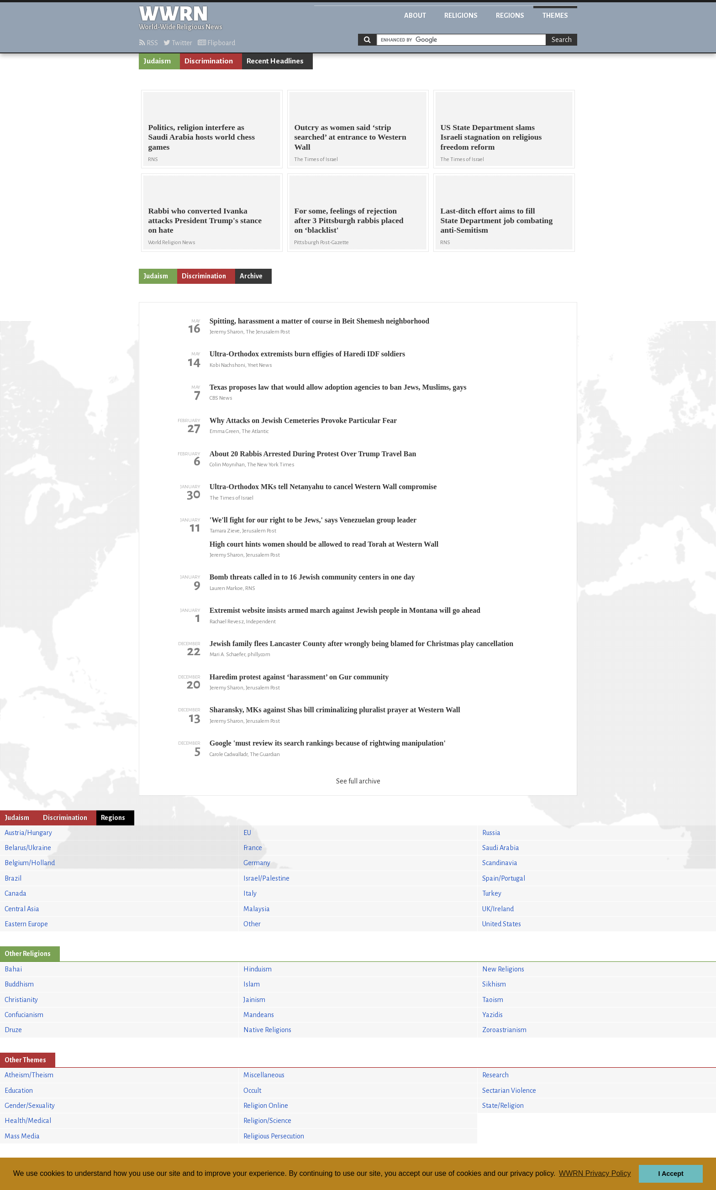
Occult (252, 1090)
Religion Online (265, 1105)
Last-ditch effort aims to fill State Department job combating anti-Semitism (496, 220)
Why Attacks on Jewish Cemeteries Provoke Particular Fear (303, 420)
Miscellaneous (263, 1075)
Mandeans (258, 1014)
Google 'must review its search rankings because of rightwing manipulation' (328, 743)
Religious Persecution (273, 1136)
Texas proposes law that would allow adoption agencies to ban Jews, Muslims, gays (338, 387)
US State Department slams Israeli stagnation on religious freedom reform (491, 137)
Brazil (13, 878)
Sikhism (494, 984)
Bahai (13, 969)
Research (495, 1075)
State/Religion (503, 1105)
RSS (148, 43)
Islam (251, 984)
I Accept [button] (670, 1173)
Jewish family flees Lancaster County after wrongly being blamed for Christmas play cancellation (361, 643)
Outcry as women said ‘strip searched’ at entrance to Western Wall (350, 137)
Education (19, 1090)
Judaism (157, 61)
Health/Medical (28, 1120)
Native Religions (267, 1029)
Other (252, 924)
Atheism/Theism (29, 1075)
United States (501, 924)
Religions (461, 15)
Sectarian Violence (509, 1090)
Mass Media (22, 1136)
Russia (491, 832)
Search (562, 39)
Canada (15, 893)
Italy (250, 893)
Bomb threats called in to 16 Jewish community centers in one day (312, 577)
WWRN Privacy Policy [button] (595, 1173)
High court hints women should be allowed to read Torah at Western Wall (324, 544)
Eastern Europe (26, 924)
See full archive (358, 781)
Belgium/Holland (30, 862)
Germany (256, 862)
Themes (555, 15)
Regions (510, 15)
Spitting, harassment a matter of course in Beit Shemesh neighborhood (320, 321)
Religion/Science (267, 1120)
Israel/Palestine (266, 878)
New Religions (503, 969)
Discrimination (208, 61)
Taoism (492, 999)
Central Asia (22, 909)
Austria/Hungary (28, 832)
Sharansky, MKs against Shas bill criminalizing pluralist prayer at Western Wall (335, 710)
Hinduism (257, 969)
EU (247, 832)
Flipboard (216, 43)
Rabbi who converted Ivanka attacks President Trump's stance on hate (205, 220)
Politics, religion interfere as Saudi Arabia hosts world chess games (201, 137)
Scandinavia (499, 862)
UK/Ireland (498, 909)
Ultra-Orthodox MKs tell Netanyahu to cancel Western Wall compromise (323, 487)
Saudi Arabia (500, 847)
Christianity (21, 999)
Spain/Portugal (503, 878)
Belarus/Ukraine (28, 847)
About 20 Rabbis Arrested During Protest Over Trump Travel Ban (313, 454)
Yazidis (492, 1014)
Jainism (254, 999)
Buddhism (19, 984)
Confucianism (24, 1014)
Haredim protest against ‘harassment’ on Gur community (299, 677)
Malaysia (256, 909)
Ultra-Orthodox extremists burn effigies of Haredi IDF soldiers (307, 354)
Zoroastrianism (504, 1029)
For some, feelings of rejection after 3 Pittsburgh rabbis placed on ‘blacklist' (348, 220)
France (252, 847)
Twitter (177, 43)
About (415, 15)
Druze (13, 1029)
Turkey (491, 893)
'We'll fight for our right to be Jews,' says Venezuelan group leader (313, 520)
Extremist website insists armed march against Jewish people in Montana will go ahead (345, 610)
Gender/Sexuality (30, 1105)
